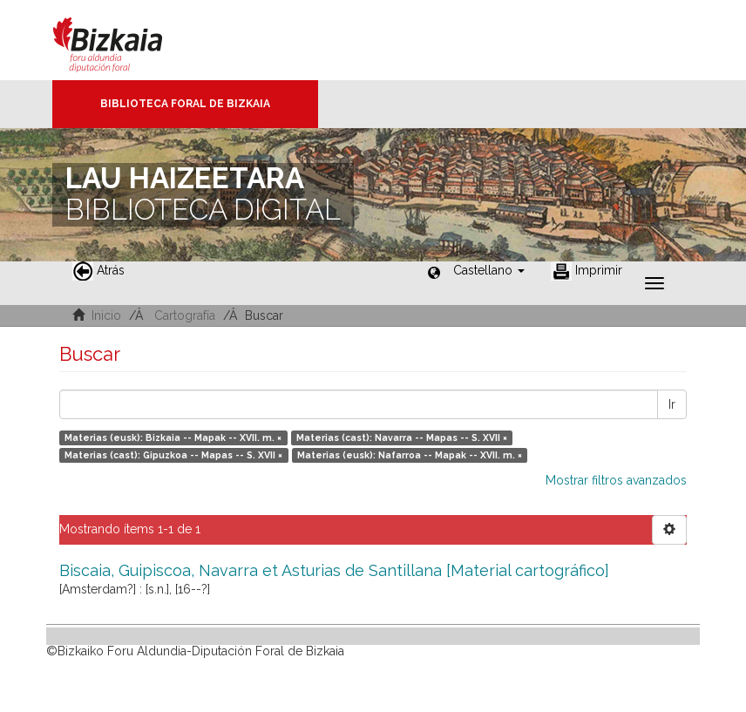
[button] (489, 270)
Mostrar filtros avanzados (616, 480)
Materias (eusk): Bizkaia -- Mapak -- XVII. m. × (172, 437)
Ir (671, 404)
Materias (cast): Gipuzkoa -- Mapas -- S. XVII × (173, 455)
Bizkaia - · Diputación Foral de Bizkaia (126, 40)
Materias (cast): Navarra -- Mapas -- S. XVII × (401, 437)
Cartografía (184, 315)
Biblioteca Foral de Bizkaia (185, 104)
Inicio (106, 315)
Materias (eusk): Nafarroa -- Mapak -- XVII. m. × (409, 455)
